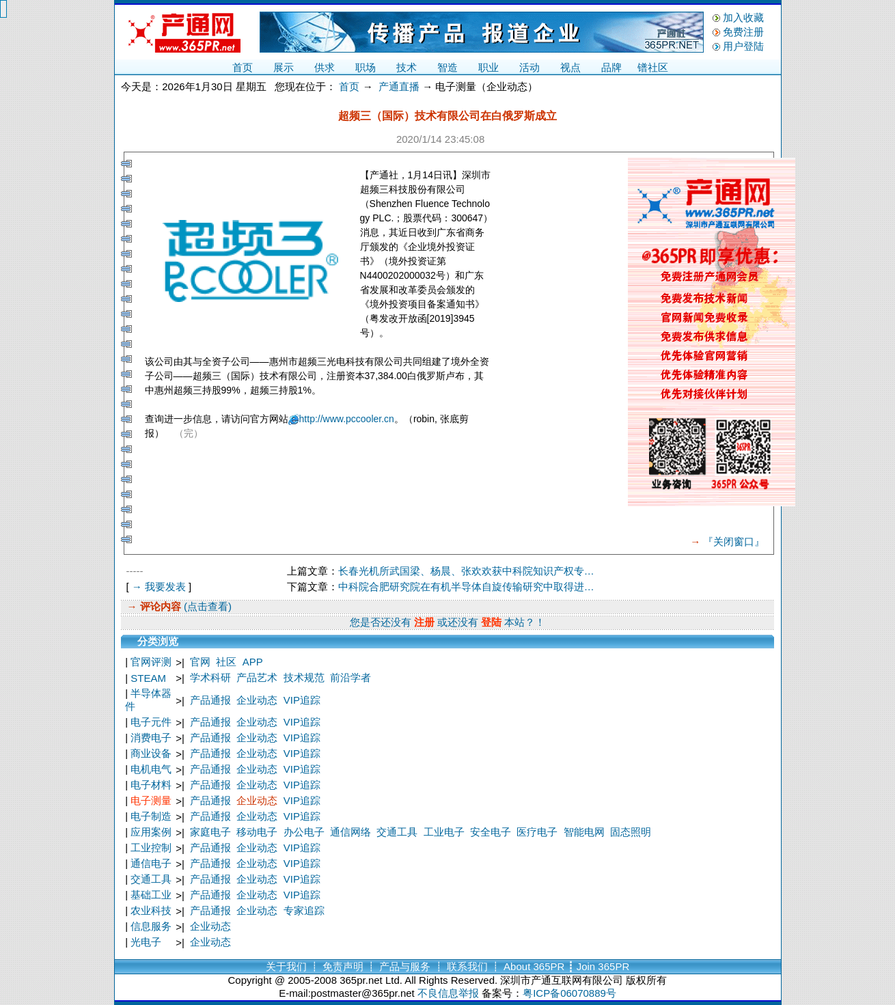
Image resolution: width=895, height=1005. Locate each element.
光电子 (145, 942)
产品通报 (210, 700)
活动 (529, 67)
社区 (226, 661)
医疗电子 (537, 832)
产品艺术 (256, 677)
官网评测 (150, 661)
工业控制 (150, 847)
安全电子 (490, 832)
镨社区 (652, 67)
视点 (570, 67)
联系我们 (467, 966)
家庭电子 (210, 832)
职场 (365, 67)
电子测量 (150, 800)
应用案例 (150, 832)
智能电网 (584, 832)
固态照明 (630, 832)
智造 (447, 67)
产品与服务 (404, 966)
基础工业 (150, 894)
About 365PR (534, 966)
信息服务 (150, 926)
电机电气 (150, 769)
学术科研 (210, 677)
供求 (324, 67)
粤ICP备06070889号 (569, 993)
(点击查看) (206, 606)
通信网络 (350, 832)
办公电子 (304, 832)
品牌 (611, 67)
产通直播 (398, 86)
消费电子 (150, 737)
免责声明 (342, 966)
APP (253, 661)
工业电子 (444, 832)
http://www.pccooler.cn (346, 418)
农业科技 (150, 910)
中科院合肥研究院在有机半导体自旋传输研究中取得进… (466, 586)
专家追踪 (304, 910)
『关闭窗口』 (734, 541)
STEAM (148, 678)
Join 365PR (603, 966)
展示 (283, 67)
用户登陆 (743, 46)
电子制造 (150, 816)
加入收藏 (743, 17)
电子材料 (150, 784)
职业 (488, 67)
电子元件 (150, 722)
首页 (242, 67)
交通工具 (396, 832)
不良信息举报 (448, 993)
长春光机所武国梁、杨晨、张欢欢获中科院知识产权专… (466, 571)
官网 (200, 661)
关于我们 (286, 966)
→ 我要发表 (159, 586)
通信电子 (150, 863)
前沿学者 (350, 677)
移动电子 (256, 832)
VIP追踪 (302, 700)
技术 (406, 67)
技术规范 (304, 677)
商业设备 (150, 753)
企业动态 (256, 700)
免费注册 (743, 32)
